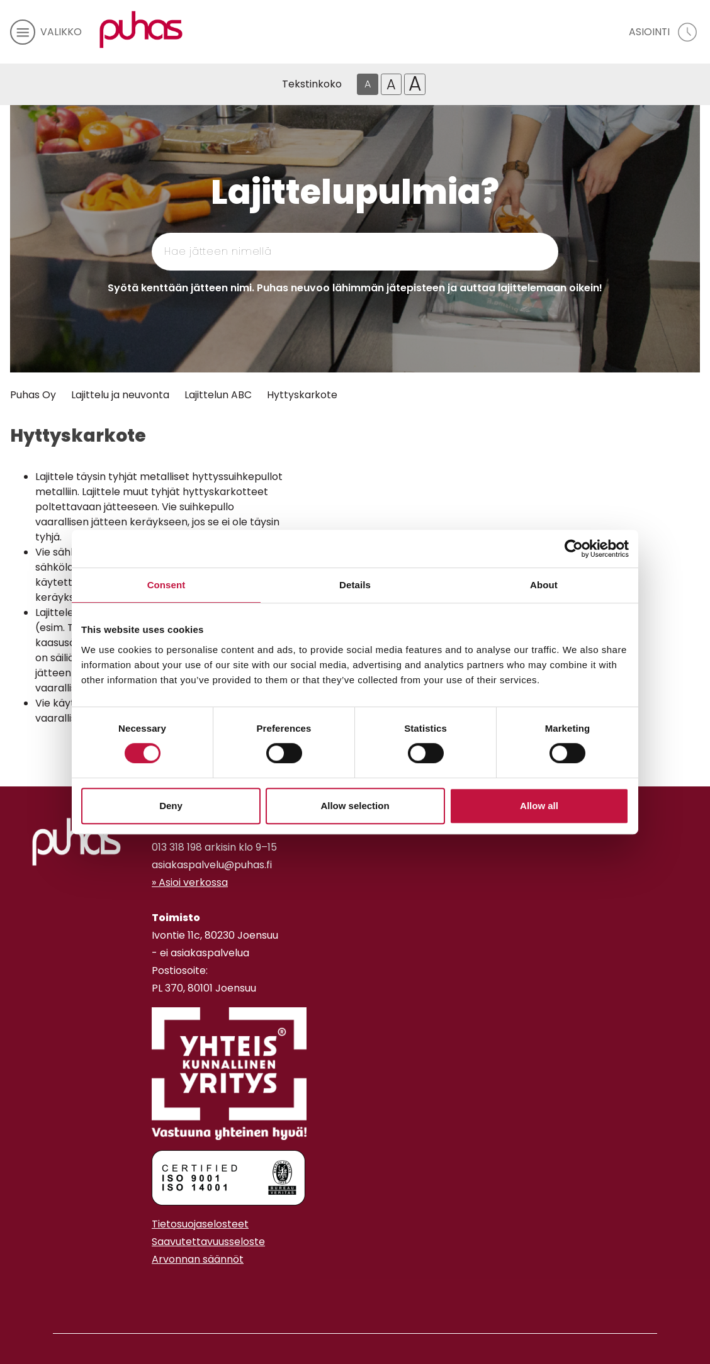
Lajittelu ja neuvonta (120, 395)
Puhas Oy (33, 395)
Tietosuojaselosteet (200, 1224)
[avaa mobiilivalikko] (46, 32)
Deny (171, 805)
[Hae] (497, 252)
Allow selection (354, 805)
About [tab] (544, 584)
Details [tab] (355, 584)
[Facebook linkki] (147, 1290)
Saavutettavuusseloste (208, 1241)
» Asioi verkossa (190, 882)
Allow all (539, 805)
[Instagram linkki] (157, 1290)
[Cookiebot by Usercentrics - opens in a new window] (574, 548)
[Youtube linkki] (167, 1290)
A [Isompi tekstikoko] (391, 84)
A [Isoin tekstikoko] (415, 84)
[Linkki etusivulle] (141, 29)
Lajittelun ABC (218, 395)
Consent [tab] (166, 584)
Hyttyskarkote (302, 395)
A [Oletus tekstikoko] (367, 84)
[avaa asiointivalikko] (664, 32)
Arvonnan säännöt (198, 1259)
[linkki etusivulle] (76, 842)
